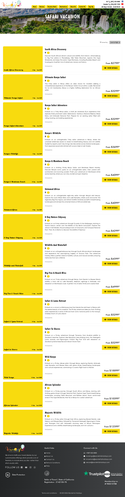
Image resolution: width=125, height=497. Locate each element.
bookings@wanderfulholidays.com (97, 456)
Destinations (63, 7)
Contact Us (82, 7)
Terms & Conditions (53, 463)
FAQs (48, 466)
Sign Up (91, 7)
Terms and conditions (49, 493)
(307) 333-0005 (115, 2)
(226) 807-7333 (115, 4)
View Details (111, 68)
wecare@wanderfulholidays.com (97, 462)
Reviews (42, 7)
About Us (73, 7)
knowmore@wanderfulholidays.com (98, 459)
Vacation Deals (52, 7)
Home (34, 7)
